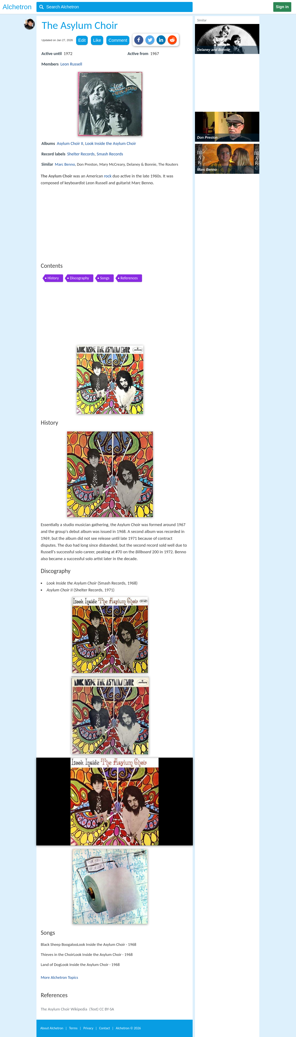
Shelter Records (81, 153)
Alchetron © (128, 1028)
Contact (104, 1028)
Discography (79, 278)
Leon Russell (71, 64)
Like (97, 40)
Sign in (282, 7)
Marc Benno (65, 164)
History (53, 278)
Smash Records (110, 153)
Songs (104, 278)
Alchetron (17, 7)
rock (108, 176)
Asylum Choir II (70, 143)
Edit (82, 40)
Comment (118, 40)
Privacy (88, 1028)
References (129, 278)
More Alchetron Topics (59, 977)
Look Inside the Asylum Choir (110, 143)
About (51, 1028)
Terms (73, 1028)
